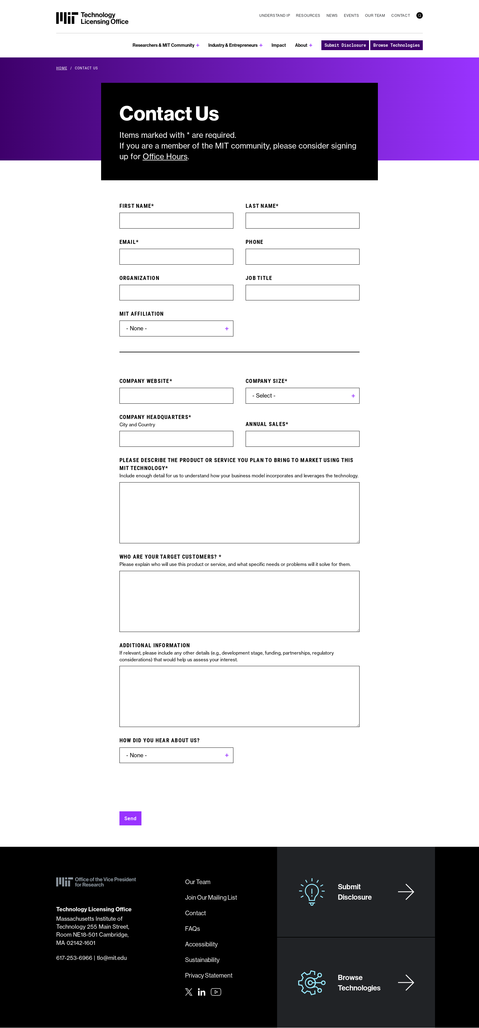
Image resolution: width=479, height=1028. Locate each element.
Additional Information (154, 645)
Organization (139, 277)
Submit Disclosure (345, 45)
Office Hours (165, 156)
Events (351, 15)
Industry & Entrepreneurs (233, 45)
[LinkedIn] (201, 991)
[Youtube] (216, 992)
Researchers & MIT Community (163, 45)
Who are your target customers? (169, 556)
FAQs (192, 928)
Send (130, 818)
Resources (308, 15)
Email (127, 241)
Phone (254, 241)
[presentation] (165, 784)
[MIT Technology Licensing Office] (92, 18)
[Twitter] (188, 991)
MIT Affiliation (141, 313)
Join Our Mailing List (211, 897)
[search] (419, 15)
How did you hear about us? (159, 740)
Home (61, 68)
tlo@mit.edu (112, 957)
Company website (144, 380)
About (301, 45)
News (332, 15)
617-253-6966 (74, 957)
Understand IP (274, 15)
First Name (135, 205)
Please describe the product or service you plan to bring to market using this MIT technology (236, 464)
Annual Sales (266, 424)
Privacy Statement (208, 975)
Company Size (265, 380)
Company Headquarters (153, 416)
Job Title (259, 277)
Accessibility (201, 944)
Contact (400, 15)
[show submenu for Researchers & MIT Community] (197, 45)
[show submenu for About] (311, 45)
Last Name (261, 205)
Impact (279, 45)
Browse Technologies (396, 45)
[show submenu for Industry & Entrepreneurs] (261, 45)
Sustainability (202, 960)
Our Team (375, 15)
